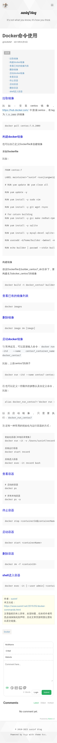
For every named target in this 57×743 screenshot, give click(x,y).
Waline (50, 719)
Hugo (25, 734)
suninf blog (28, 12)
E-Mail (8, 651)
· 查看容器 (13, 77)
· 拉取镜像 (13, 58)
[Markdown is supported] (8, 688)
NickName (9, 645)
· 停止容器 (13, 80)
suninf (14, 598)
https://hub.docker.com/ (15, 110)
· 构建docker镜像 (16, 62)
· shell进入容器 (15, 91)
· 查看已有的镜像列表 (19, 66)
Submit (46, 692)
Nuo (43, 734)
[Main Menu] (52, 4)
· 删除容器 (13, 88)
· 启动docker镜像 (16, 73)
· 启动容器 (13, 84)
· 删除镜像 (13, 69)
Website (8, 657)
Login (36, 692)
